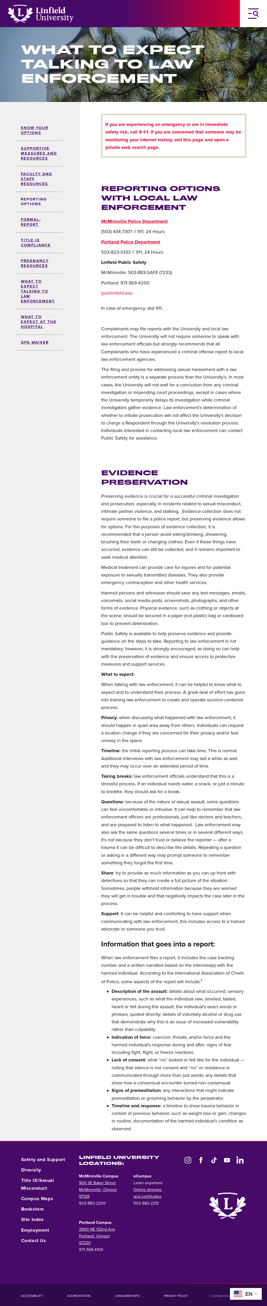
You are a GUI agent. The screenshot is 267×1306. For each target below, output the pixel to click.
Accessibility (32, 1296)
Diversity (31, 1170)
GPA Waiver (35, 342)
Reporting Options (34, 201)
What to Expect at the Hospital (39, 322)
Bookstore (32, 1209)
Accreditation (78, 1296)
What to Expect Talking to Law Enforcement (38, 291)
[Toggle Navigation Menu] (253, 13)
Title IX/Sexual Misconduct (37, 1184)
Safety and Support (43, 1159)
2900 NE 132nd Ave (97, 1229)
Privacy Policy (176, 1296)
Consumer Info (127, 1296)
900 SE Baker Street (97, 1183)
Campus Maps (37, 1198)
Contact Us (33, 1240)
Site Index (32, 1219)
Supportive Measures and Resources (39, 153)
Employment (35, 1230)
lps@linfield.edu (117, 293)
